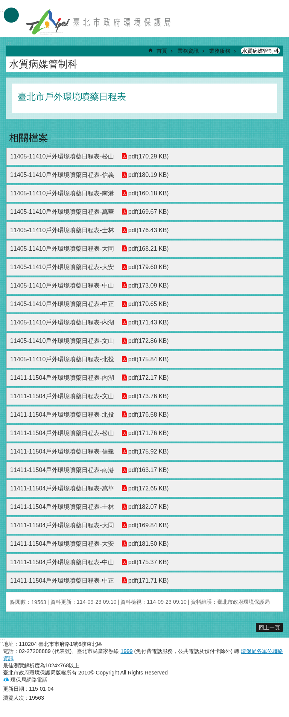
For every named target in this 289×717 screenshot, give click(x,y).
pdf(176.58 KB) (148, 414)
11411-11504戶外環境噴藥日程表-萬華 (62, 488)
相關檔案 (28, 137)
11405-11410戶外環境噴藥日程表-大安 (62, 267)
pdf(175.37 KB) (148, 562)
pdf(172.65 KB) (148, 488)
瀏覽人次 (13, 698)
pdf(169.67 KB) (148, 212)
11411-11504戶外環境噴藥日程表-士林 (62, 507)
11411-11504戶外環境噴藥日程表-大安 (62, 543)
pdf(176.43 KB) (148, 230)
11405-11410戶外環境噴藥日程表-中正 (62, 304)
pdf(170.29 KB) (148, 156)
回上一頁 (269, 627)
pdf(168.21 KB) (148, 248)
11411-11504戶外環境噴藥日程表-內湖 (62, 377)
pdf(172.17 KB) (148, 377)
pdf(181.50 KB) (148, 543)
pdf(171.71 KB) (148, 580)
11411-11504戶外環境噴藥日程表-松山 (62, 433)
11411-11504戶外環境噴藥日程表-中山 (62, 562)
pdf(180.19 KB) (148, 175)
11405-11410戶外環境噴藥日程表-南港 (62, 193)
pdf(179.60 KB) (148, 267)
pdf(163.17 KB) (148, 470)
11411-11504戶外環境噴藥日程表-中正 (62, 580)
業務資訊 (188, 51)
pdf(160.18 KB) (148, 193)
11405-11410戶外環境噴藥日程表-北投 (62, 359)
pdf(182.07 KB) (148, 507)
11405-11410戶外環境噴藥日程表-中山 (62, 285)
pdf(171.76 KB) (148, 433)
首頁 (162, 51)
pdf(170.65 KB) (148, 304)
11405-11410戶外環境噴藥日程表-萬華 (62, 212)
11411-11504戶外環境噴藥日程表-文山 (62, 396)
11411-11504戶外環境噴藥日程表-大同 (62, 525)
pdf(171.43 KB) (148, 322)
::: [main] (8, 43)
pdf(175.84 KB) (148, 359)
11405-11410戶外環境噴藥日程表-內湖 (62, 322)
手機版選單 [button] (11, 15)
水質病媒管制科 (260, 51)
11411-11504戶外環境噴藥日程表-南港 (62, 470)
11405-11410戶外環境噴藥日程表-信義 (62, 175)
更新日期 (13, 689)
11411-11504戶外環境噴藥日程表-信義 (62, 451)
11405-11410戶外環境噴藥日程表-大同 (62, 248)
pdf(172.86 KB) (148, 341)
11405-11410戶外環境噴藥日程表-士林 (62, 230)
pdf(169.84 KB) (148, 525)
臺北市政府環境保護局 (99, 22)
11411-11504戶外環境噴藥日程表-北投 (62, 414)
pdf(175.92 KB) (148, 451)
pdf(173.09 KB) (148, 285)
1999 (126, 651)
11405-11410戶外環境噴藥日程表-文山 (62, 341)
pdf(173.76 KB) (148, 396)
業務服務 (219, 51)
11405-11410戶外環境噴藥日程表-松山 (62, 156)
